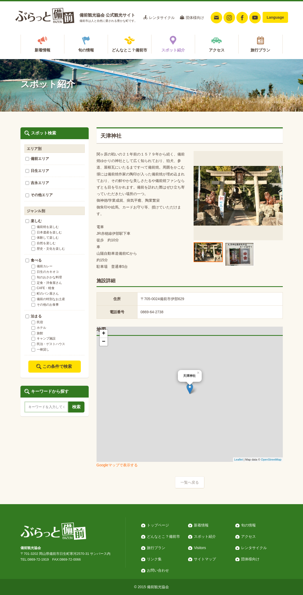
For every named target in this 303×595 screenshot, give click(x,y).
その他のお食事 (45, 304)
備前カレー (41, 266)
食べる (33, 260)
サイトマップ (205, 559)
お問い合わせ (158, 570)
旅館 (37, 333)
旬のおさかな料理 (46, 277)
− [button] (103, 342)
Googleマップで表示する (117, 465)
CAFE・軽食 (43, 288)
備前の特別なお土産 (48, 299)
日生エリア (37, 171)
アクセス (217, 50)
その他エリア (39, 195)
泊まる (33, 316)
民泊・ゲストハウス (48, 344)
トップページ (250, 102)
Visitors (200, 548)
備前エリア (37, 158)
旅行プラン (260, 50)
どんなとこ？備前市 (129, 50)
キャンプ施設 (43, 338)
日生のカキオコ (45, 272)
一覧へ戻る (189, 482)
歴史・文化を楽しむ (48, 248)
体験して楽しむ (45, 237)
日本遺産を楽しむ (46, 232)
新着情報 (42, 50)
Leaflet (238, 459)
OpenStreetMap (271, 459)
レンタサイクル (162, 17)
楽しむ (33, 221)
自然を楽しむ (43, 243)
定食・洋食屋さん (46, 283)
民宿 (37, 322)
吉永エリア (37, 183)
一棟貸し (40, 349)
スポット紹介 (173, 50)
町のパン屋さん (45, 293)
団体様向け (195, 17)
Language (275, 17)
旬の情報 (86, 50)
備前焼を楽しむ (45, 227)
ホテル (38, 328)
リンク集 (154, 559)
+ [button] (103, 334)
